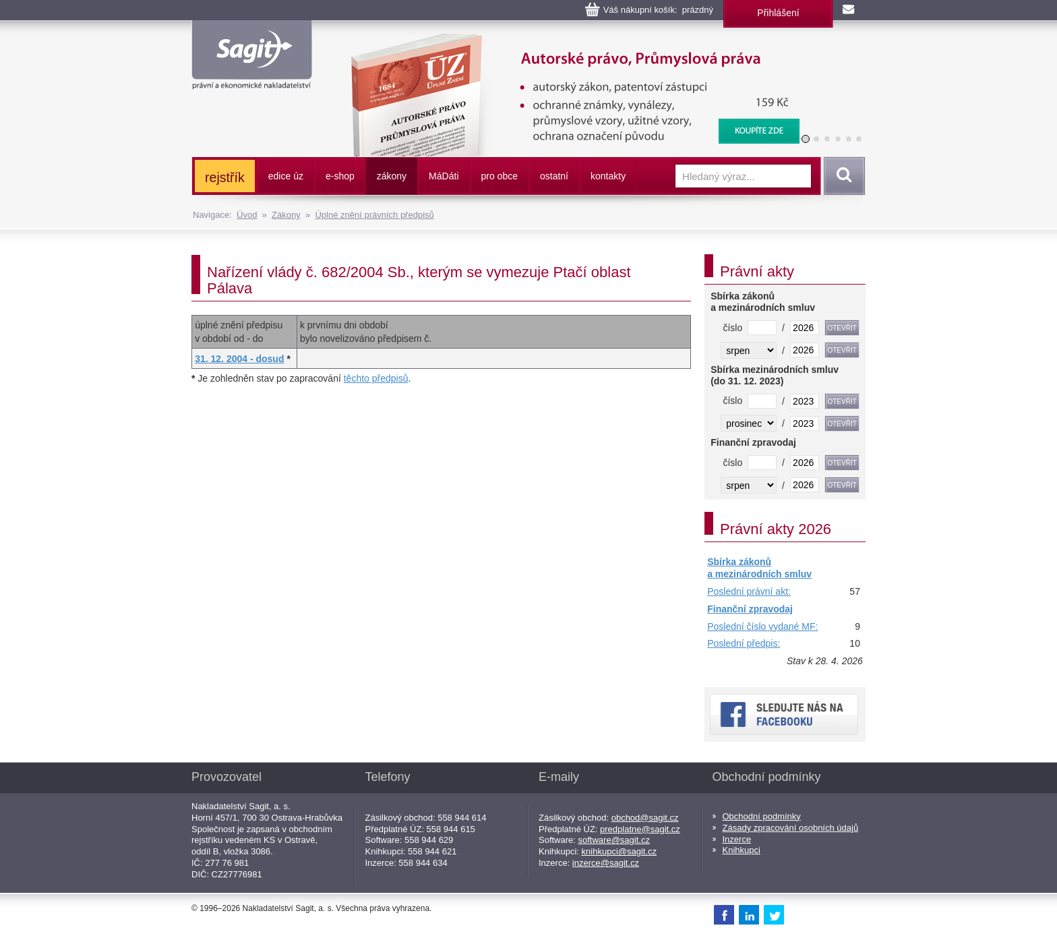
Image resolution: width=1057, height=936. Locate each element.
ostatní (554, 176)
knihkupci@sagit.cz (619, 851)
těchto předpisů (376, 378)
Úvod (247, 215)
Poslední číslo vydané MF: (762, 626)
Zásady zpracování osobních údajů (791, 828)
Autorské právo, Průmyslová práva (567, 40)
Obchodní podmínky (762, 816)
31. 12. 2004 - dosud (239, 358)
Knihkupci (741, 850)
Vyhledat (842, 176)
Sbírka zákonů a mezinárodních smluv (759, 567)
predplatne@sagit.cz (640, 829)
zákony (391, 176)
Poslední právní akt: (749, 591)
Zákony (286, 215)
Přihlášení (778, 12)
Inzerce (737, 839)
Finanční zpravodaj (750, 609)
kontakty (608, 176)
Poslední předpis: (743, 643)
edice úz (285, 176)
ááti (443, 176)
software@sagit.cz (614, 840)
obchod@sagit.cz (645, 818)
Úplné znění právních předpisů (374, 215)
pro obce (499, 176)
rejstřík (225, 177)
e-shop (340, 176)
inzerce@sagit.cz (605, 863)
